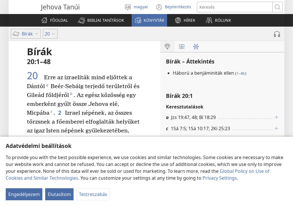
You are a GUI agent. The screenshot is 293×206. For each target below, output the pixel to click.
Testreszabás (93, 194)
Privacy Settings (220, 178)
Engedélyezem (24, 194)
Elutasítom (59, 194)
